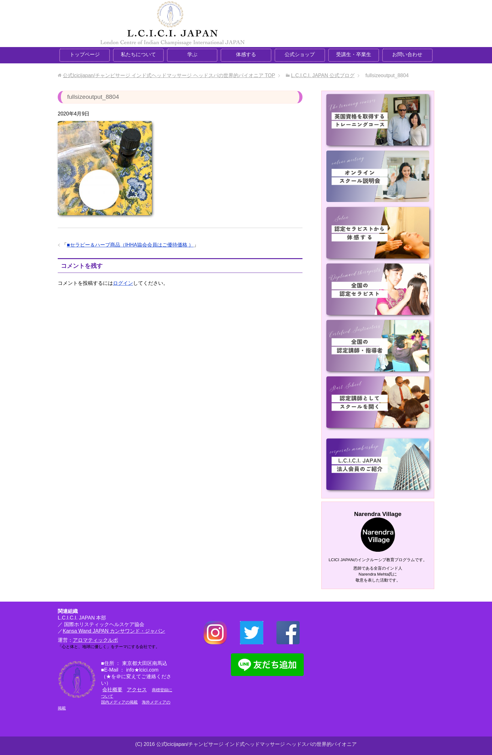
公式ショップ (300, 54)
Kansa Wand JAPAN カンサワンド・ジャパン (114, 631)
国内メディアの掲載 (119, 702)
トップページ (85, 54)
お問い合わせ (407, 54)
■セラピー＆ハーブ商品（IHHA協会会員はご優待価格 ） (130, 244)
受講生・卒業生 (353, 54)
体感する (246, 54)
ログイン (123, 283)
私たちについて (138, 54)
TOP (169, 75)
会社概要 (112, 689)
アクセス (137, 689)
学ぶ (192, 54)
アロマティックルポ (95, 640)
